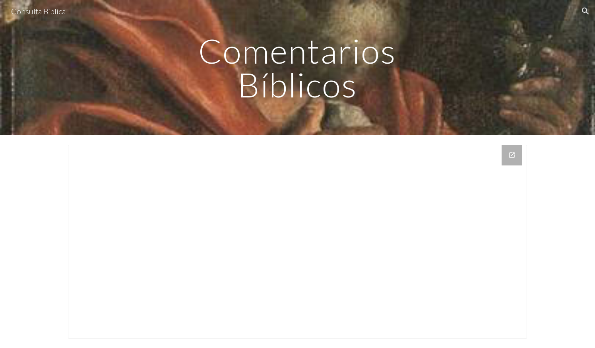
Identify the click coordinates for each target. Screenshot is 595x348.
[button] (585, 11)
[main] (298, 68)
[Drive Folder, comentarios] (297, 241)
